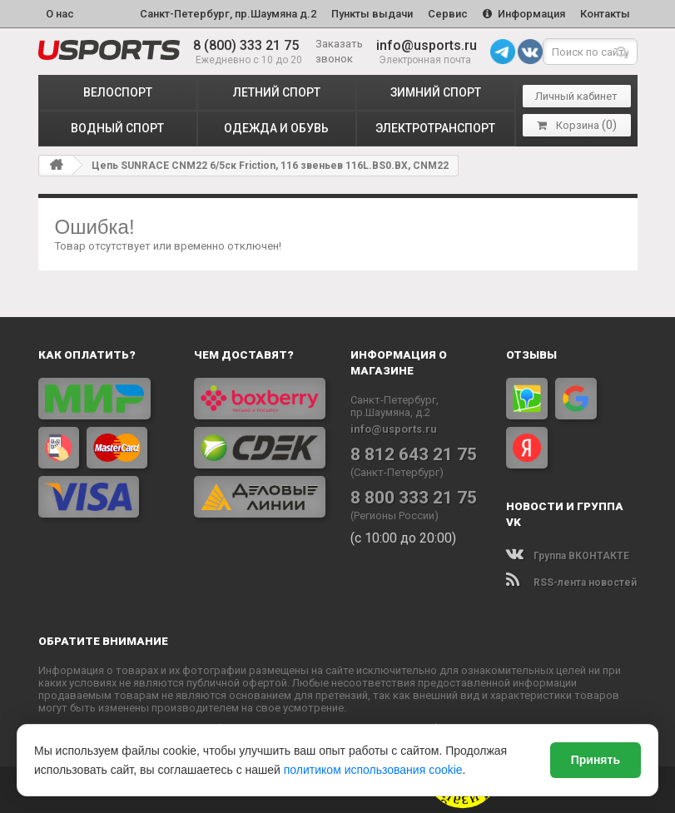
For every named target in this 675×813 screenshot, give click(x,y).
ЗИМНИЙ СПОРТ (435, 92)
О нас (60, 13)
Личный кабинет (576, 96)
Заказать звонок (339, 51)
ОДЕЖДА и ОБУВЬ (276, 128)
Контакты (605, 13)
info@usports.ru (426, 45)
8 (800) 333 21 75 (246, 45)
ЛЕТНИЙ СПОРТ (276, 92)
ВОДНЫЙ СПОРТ (117, 128)
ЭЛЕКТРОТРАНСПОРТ (435, 128)
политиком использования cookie (373, 769)
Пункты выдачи (372, 13)
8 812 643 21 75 (413, 454)
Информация (524, 13)
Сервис (448, 13)
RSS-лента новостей (571, 582)
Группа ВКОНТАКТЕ (567, 556)
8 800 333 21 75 (413, 498)
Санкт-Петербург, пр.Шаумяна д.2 (228, 13)
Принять (595, 759)
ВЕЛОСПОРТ (117, 92)
